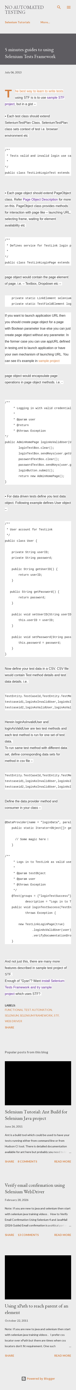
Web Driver (13, 1021)
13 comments (28, 1235)
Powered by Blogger (38, 1378)
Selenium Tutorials (17, 22)
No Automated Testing (24, 9)
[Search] (59, 7)
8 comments (27, 1161)
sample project (49, 361)
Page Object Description (40, 199)
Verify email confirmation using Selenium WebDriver (35, 1188)
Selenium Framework (36, 1015)
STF (56, 1015)
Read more (62, 1161)
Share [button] (9, 1027)
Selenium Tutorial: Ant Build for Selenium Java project (36, 1115)
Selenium (12, 1015)
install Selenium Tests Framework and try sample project (34, 987)
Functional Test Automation (28, 1009)
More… (45, 22)
